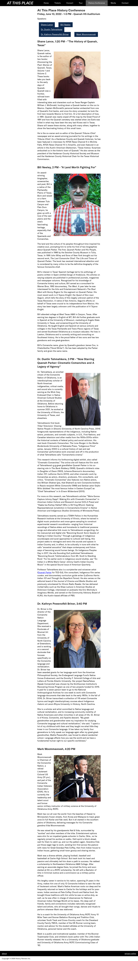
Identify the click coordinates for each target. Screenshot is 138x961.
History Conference (96, 3)
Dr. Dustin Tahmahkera (51, 29)
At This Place (20, 3)
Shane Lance (47, 24)
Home (46, 3)
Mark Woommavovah (86, 34)
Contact (125, 3)
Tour (81, 3)
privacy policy (130, 953)
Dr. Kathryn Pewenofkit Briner (55, 34)
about (4, 953)
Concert (69, 3)
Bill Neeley (65, 24)
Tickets (57, 3)
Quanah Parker (45, 572)
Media (113, 3)
